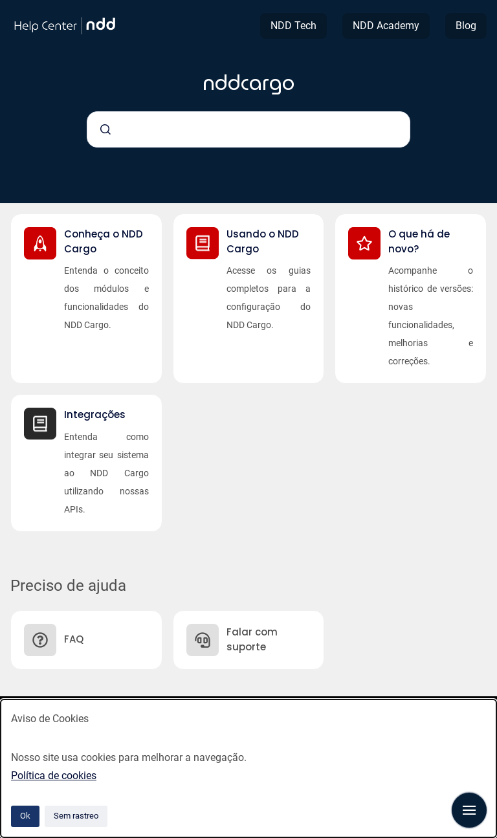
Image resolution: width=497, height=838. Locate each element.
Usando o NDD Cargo (262, 241)
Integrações (95, 414)
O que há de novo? (419, 241)
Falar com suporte (252, 639)
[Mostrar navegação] (469, 810)
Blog (466, 25)
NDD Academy (386, 25)
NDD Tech (293, 25)
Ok (25, 816)
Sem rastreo (76, 816)
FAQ (73, 639)
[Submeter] (105, 129)
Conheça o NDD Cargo (103, 241)
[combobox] (248, 129)
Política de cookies (53, 775)
